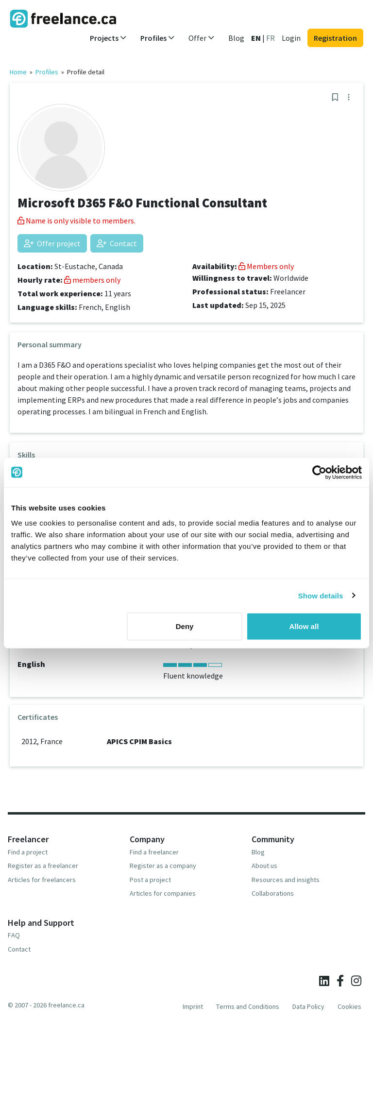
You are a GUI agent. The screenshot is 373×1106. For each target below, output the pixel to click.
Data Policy (308, 1006)
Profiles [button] (157, 38)
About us (264, 865)
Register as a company (163, 865)
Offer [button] (201, 38)
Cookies (349, 1006)
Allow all (304, 626)
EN (256, 38)
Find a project (28, 852)
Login (291, 38)
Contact (117, 243)
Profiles (46, 72)
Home (18, 72)
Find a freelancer (154, 852)
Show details (320, 595)
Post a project (150, 879)
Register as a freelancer (43, 865)
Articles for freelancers (42, 879)
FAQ (14, 935)
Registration (335, 38)
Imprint (193, 1006)
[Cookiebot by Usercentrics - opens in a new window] (319, 472)
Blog (236, 38)
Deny (185, 626)
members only (92, 280)
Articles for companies (163, 893)
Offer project (52, 243)
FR (270, 38)
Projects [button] (108, 38)
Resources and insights (286, 879)
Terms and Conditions (247, 1006)
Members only (266, 266)
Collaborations (273, 893)
